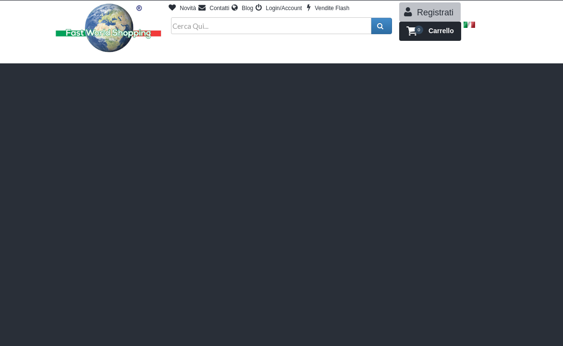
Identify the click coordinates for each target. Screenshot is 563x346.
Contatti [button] (213, 8)
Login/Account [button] (279, 8)
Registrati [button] (428, 12)
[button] (430, 31)
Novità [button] (182, 8)
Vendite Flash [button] (328, 8)
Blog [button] (242, 8)
